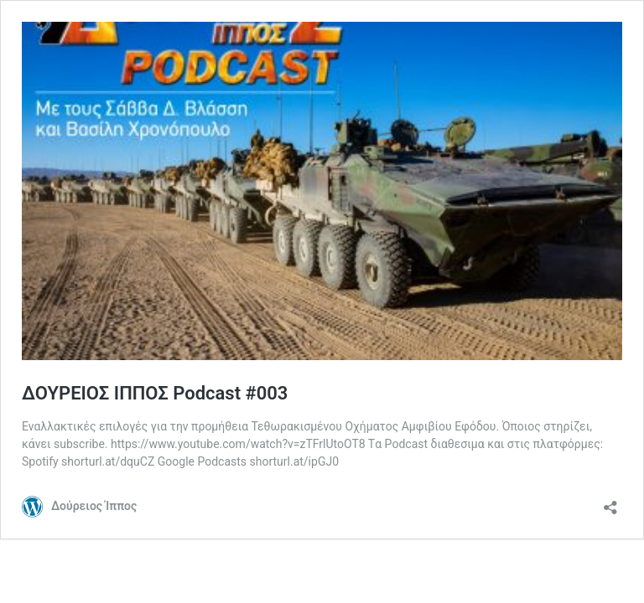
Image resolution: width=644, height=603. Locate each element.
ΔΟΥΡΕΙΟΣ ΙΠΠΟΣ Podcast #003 (155, 393)
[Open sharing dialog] (610, 502)
